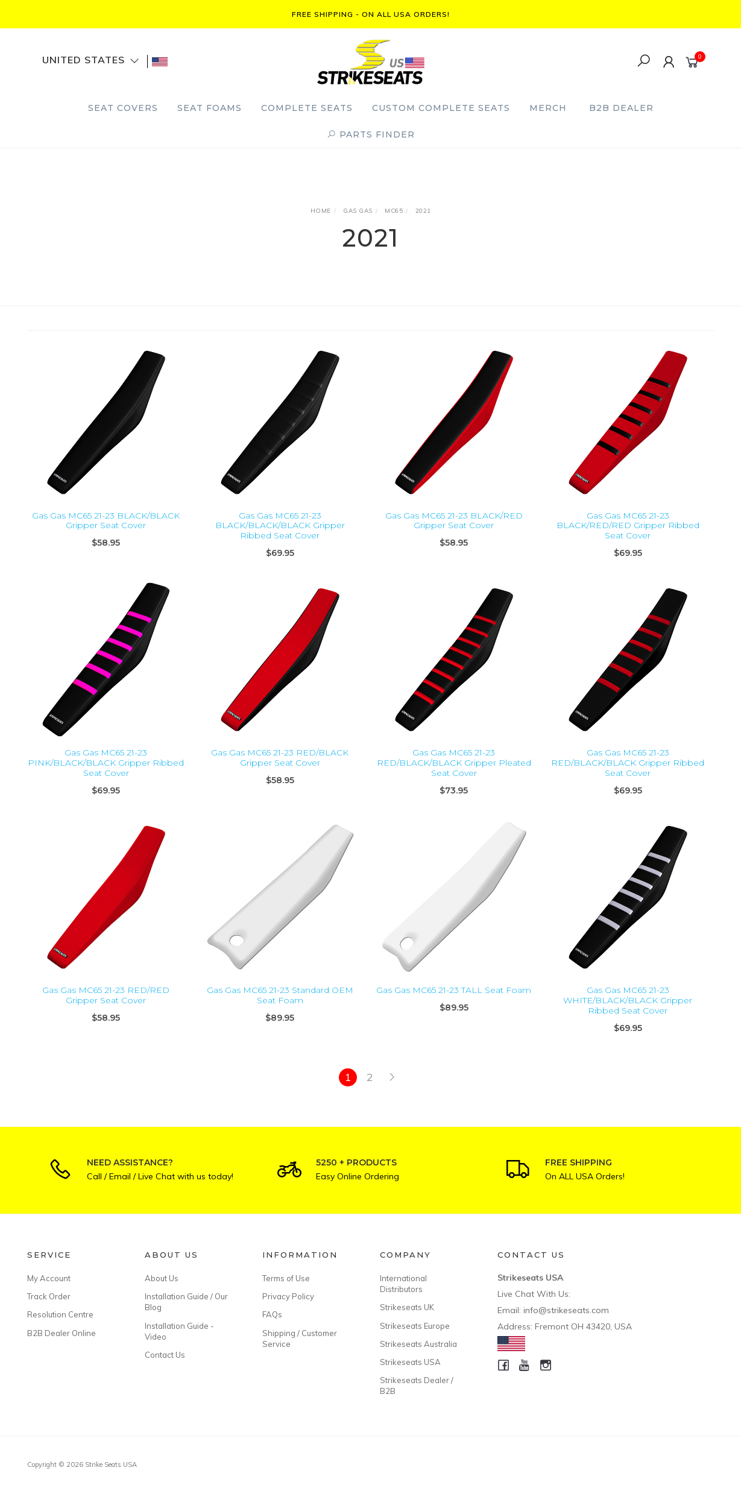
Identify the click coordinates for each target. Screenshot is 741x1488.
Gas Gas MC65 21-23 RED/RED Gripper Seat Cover (105, 1013)
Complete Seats (307, 107)
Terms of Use (286, 1278)
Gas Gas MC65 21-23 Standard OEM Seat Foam (280, 1013)
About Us (161, 1278)
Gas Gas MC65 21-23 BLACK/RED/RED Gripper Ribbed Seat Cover (628, 525)
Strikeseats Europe (415, 1326)
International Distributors (403, 1283)
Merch (548, 107)
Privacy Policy (288, 1296)
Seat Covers (123, 107)
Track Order (49, 1296)
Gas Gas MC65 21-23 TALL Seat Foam (453, 1008)
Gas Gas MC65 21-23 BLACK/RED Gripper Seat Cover (454, 520)
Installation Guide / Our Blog (186, 1301)
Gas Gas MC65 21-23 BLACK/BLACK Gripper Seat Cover (106, 520)
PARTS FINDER (371, 134)
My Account (49, 1278)
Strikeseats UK (407, 1307)
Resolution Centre (60, 1314)
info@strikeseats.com (566, 1310)
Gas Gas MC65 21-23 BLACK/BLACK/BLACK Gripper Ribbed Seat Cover (280, 525)
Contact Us (165, 1355)
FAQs (272, 1314)
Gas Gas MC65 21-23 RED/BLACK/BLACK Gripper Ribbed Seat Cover (627, 780)
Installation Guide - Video (179, 1331)
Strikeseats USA (410, 1362)
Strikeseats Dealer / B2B (416, 1385)
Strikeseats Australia (418, 1344)
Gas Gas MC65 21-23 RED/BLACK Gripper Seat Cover (279, 775)
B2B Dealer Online (61, 1333)
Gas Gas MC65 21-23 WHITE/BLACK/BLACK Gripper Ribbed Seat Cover (627, 1018)
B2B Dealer (621, 107)
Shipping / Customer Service (299, 1338)
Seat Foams (209, 107)
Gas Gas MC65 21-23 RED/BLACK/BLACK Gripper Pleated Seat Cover (454, 780)
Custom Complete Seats (441, 107)
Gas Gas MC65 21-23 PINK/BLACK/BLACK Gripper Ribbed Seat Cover (106, 780)
